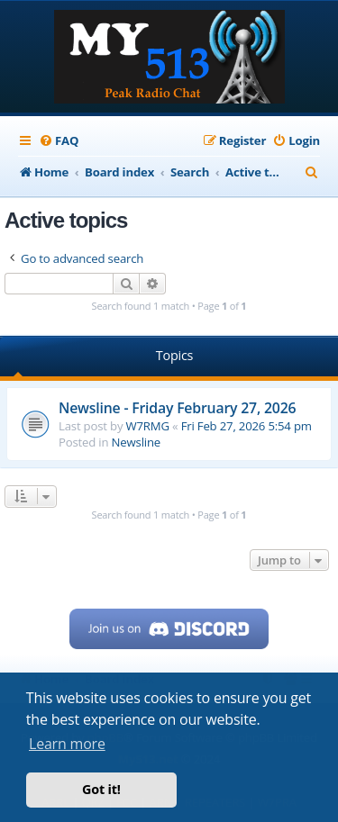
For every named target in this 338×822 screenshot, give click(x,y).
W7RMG (147, 426)
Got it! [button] (101, 789)
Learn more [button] (67, 744)
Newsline (136, 442)
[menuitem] (58, 141)
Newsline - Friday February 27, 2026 (177, 408)
